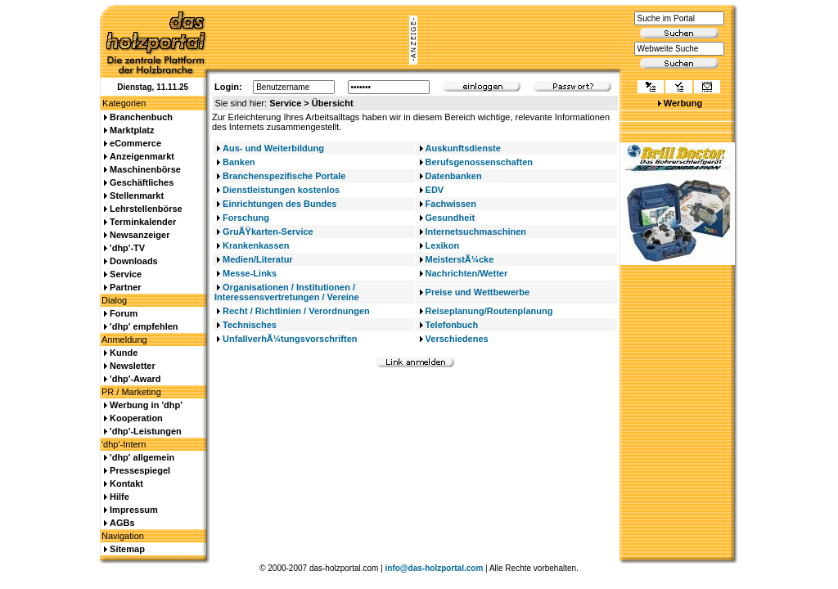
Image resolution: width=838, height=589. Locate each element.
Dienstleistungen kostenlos (281, 190)
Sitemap (127, 549)
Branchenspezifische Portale (284, 176)
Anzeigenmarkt (142, 156)
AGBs (122, 523)
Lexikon (443, 245)
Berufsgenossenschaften (479, 162)
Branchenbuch (141, 117)
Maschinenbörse (145, 169)
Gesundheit (450, 218)
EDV (435, 190)
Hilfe (119, 496)
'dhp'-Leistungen (146, 431)
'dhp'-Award (135, 379)
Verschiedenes (457, 339)
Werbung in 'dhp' (146, 405)
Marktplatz (132, 130)
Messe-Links (250, 273)
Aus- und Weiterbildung (273, 148)
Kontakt (126, 483)
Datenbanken (454, 176)
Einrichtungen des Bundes (279, 204)
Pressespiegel (140, 470)
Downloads (134, 261)
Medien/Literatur (258, 259)
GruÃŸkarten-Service (268, 231)
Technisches (250, 325)
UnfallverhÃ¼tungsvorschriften (290, 339)
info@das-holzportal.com (434, 568)
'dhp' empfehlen (144, 326)
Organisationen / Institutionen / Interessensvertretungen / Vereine (286, 292)
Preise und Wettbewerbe (478, 292)
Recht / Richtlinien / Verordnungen (296, 311)
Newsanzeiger (139, 235)
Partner (126, 287)
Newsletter (132, 366)
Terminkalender (143, 222)
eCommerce (135, 143)
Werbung (683, 103)
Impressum (134, 510)
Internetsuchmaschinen (476, 231)
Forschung (246, 218)
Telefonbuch (452, 325)
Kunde (123, 352)
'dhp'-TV (127, 248)
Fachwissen (451, 204)
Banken (239, 162)
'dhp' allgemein (142, 457)
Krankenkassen (256, 245)
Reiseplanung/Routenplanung (489, 311)
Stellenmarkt (137, 195)
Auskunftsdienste (463, 148)
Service (126, 274)
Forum (123, 313)
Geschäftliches (141, 182)
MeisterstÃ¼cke (460, 259)
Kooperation (136, 418)
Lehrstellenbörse (146, 209)
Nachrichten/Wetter (467, 273)
